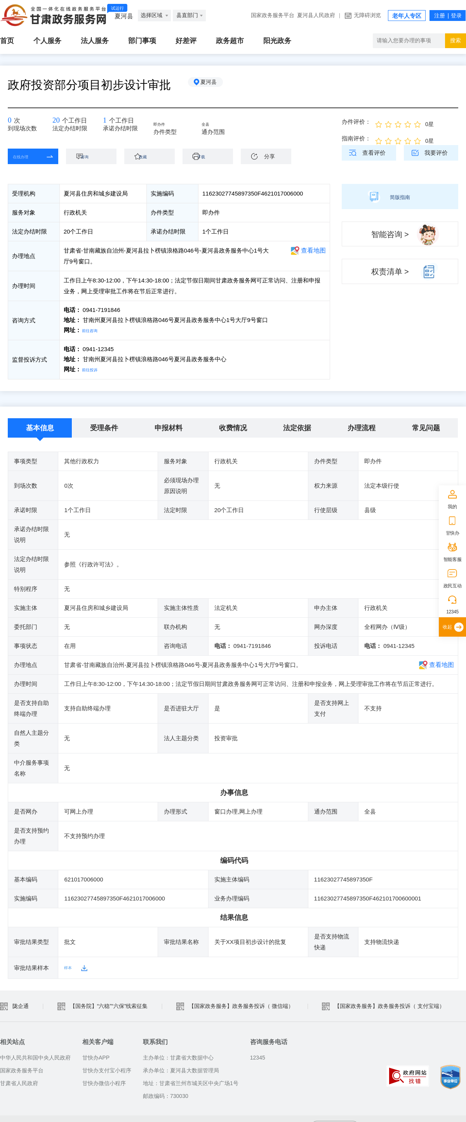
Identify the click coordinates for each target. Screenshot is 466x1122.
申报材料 (169, 426)
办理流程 (362, 426)
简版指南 (400, 196)
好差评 (186, 41)
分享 (269, 156)
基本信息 (40, 426)
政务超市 (230, 41)
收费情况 (233, 426)
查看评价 (374, 152)
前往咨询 (93, 330)
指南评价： (356, 138)
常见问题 (426, 426)
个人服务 (47, 41)
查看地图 (313, 250)
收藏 (153, 156)
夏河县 (215, 85)
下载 (211, 156)
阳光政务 (277, 41)
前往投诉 (93, 368)
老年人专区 (406, 16)
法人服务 (95, 41)
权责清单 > (390, 271)
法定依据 (297, 426)
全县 (213, 125)
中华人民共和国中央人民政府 (35, 1056)
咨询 (95, 156)
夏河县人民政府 (316, 15)
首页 (7, 41)
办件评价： (356, 121)
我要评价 (436, 152)
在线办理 (27, 156)
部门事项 (142, 41)
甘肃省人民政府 (19, 1082)
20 (58, 122)
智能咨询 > (390, 234)
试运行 (117, 8)
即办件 (167, 125)
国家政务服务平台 (272, 15)
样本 (70, 966)
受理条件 (104, 426)
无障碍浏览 (367, 15)
